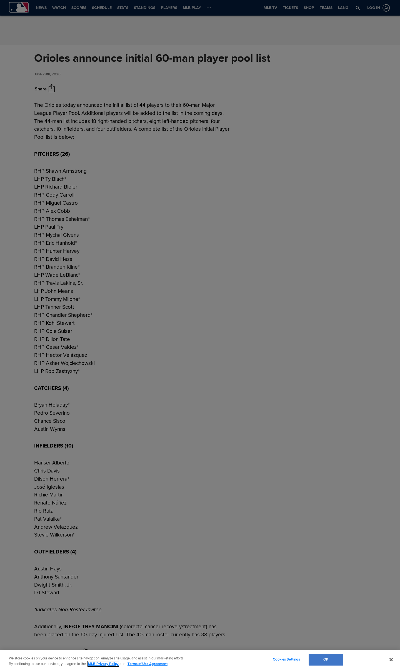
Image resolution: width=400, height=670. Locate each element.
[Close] (391, 659)
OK (325, 659)
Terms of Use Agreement (148, 664)
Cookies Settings (286, 659)
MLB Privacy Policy (103, 664)
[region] (200, 660)
